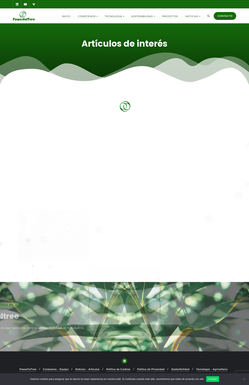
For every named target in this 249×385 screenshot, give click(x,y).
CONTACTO (224, 15)
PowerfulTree (27, 369)
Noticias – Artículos (87, 369)
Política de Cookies (118, 369)
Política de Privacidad (151, 369)
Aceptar (212, 379)
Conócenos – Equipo (56, 369)
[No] (244, 379)
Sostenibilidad (180, 369)
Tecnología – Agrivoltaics (212, 369)
